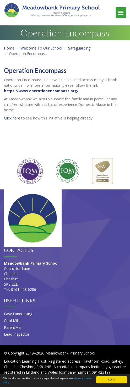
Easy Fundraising (18, 313)
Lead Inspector (16, 334)
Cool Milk (12, 320)
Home (9, 48)
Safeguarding (79, 48)
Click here (12, 118)
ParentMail (13, 327)
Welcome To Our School (41, 48)
